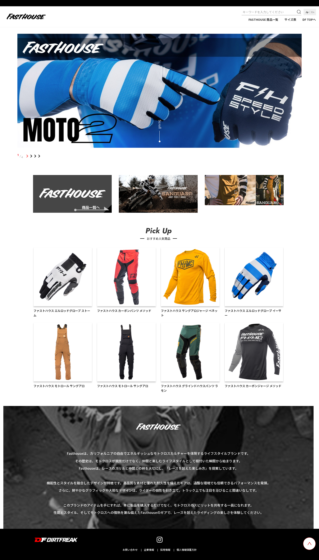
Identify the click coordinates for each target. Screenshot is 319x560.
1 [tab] (27, 156)
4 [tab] (39, 156)
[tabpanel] (159, 91)
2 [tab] (31, 156)
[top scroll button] (309, 543)
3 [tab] (35, 156)
